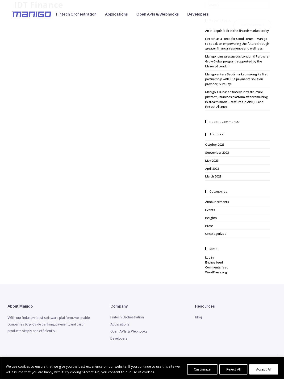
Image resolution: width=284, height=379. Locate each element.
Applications (116, 14)
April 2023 (212, 168)
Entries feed (214, 262)
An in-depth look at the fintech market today (237, 31)
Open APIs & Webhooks (157, 14)
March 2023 (213, 176)
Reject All (233, 369)
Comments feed (216, 267)
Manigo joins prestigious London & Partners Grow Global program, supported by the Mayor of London (236, 61)
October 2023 (214, 144)
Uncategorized (215, 233)
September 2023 (217, 152)
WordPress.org (216, 272)
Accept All (263, 369)
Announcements (217, 202)
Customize (202, 369)
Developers (198, 14)
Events (210, 210)
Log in (209, 257)
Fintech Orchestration (76, 14)
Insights (211, 218)
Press (209, 226)
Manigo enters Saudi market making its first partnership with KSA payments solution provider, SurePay (236, 79)
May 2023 (211, 160)
